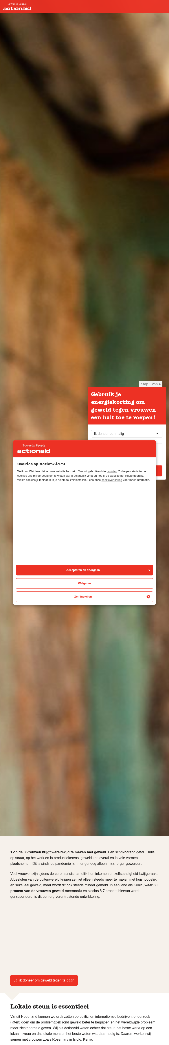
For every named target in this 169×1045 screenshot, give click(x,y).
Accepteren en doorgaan (108, 570)
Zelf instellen (112, 596)
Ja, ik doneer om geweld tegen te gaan (44, 980)
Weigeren (84, 583)
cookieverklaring (111, 480)
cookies (112, 471)
